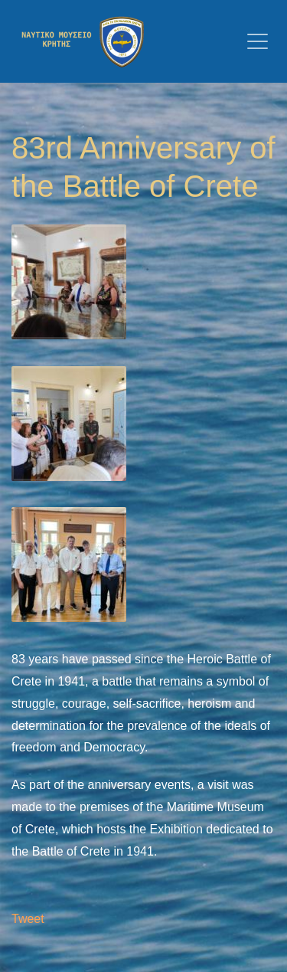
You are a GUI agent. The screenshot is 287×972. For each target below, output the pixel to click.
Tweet (27, 918)
